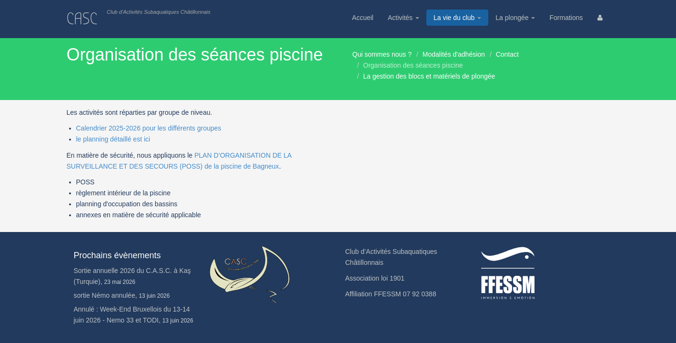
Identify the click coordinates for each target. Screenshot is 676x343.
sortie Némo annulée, (122, 295)
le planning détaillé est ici (113, 139)
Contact (507, 54)
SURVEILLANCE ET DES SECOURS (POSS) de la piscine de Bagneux (173, 166)
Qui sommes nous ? (382, 54)
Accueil (362, 17)
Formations (566, 17)
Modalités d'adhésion (454, 54)
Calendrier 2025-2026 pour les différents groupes (149, 128)
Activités (403, 17)
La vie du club (457, 17)
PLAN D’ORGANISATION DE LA (243, 155)
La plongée (515, 17)
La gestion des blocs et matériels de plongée (429, 76)
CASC (82, 19)
